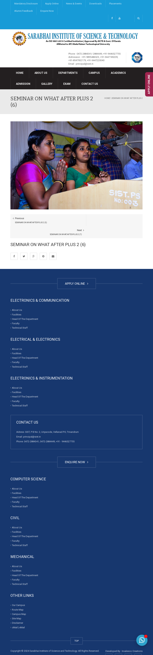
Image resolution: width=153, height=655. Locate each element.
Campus (94, 72)
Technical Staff (20, 316)
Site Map (16, 606)
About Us (40, 72)
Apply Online (52, 3)
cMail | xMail (18, 615)
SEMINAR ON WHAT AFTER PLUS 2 (127, 98)
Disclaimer (17, 611)
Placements (115, 3)
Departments (68, 72)
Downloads (95, 3)
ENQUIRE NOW (76, 450)
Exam (66, 83)
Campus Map (19, 602)
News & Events (74, 3)
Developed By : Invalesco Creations (124, 639)
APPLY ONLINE (76, 271)
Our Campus (18, 593)
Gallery (46, 83)
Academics (118, 72)
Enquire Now (47, 11)
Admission (23, 83)
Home (19, 72)
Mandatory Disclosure (26, 3)
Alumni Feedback (23, 11)
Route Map (17, 597)
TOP (76, 628)
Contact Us (89, 83)
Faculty (15, 311)
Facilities (16, 302)
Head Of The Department (25, 307)
